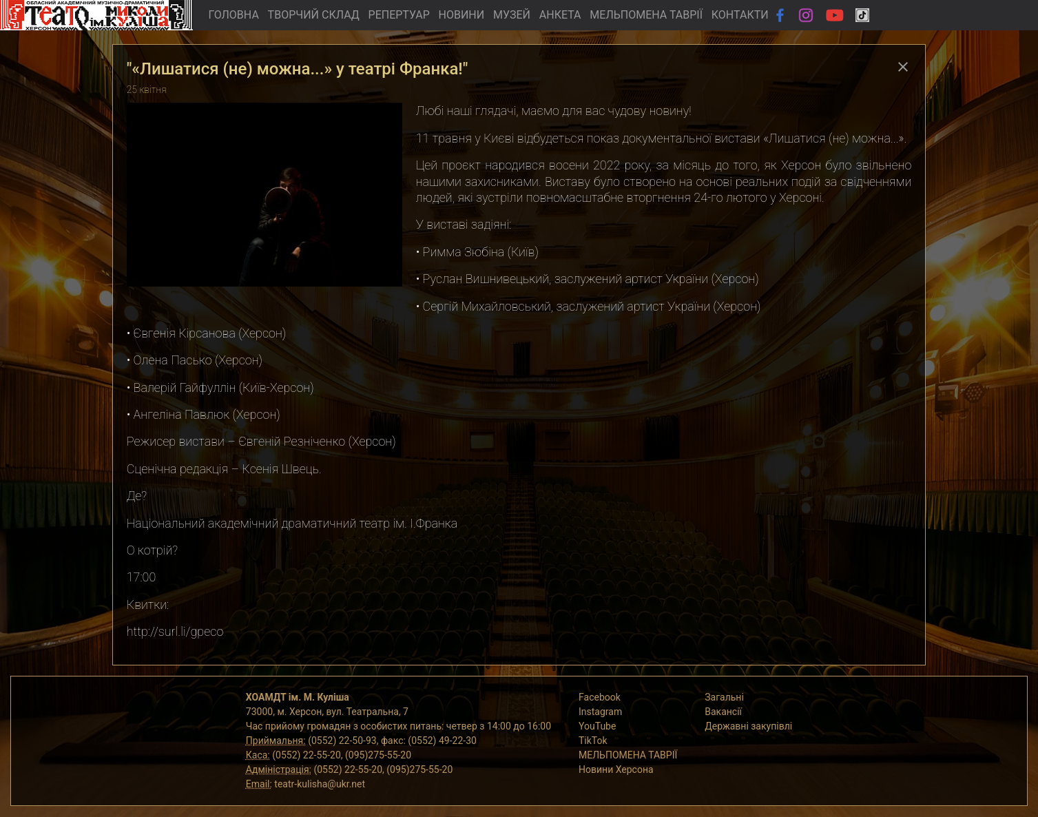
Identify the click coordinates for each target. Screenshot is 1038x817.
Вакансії (723, 711)
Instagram (600, 711)
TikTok (593, 740)
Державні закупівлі (748, 726)
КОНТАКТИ (740, 14)
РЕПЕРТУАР (399, 14)
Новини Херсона (616, 769)
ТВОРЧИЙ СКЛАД (314, 14)
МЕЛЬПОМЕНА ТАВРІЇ (646, 14)
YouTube (597, 726)
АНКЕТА (560, 14)
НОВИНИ (462, 14)
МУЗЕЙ (511, 14)
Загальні (724, 697)
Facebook (600, 697)
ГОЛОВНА (233, 14)
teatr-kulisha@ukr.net (319, 783)
